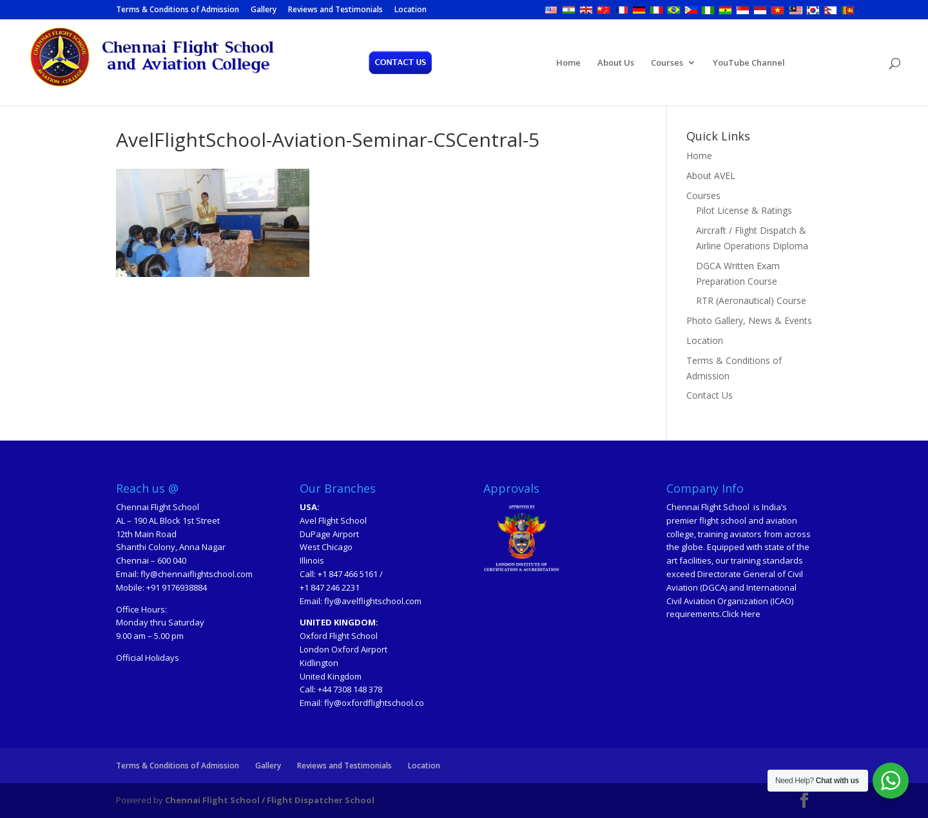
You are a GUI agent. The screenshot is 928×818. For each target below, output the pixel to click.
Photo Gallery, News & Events (749, 320)
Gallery (263, 10)
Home (568, 63)
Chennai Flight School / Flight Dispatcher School (269, 800)
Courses (667, 63)
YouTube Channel (749, 63)
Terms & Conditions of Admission (177, 10)
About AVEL (710, 175)
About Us (615, 63)
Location (410, 10)
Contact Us (709, 395)
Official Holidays (147, 657)
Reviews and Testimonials (335, 10)
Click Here (741, 614)
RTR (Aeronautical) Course (751, 300)
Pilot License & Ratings (744, 210)
